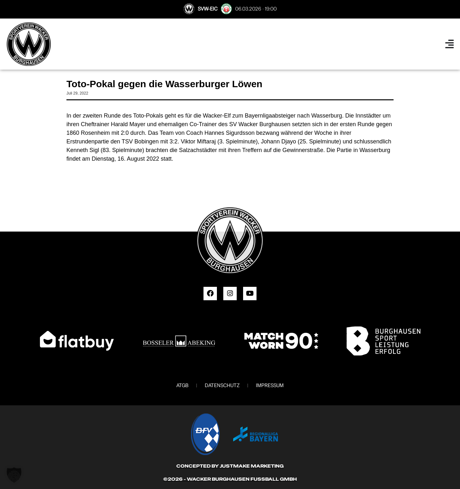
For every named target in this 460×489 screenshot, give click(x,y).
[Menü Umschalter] (449, 44)
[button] (14, 475)
